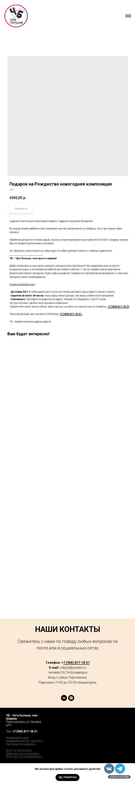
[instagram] (71, 700)
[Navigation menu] (128, 16)
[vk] (64, 700)
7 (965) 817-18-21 (76, 663)
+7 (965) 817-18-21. (71, 314)
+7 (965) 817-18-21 (118, 306)
